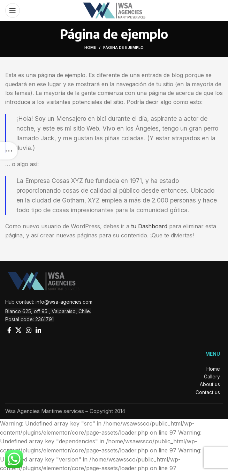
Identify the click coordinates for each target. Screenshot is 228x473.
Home (90, 47)
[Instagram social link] (28, 330)
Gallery (213, 376)
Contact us (209, 392)
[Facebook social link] (9, 330)
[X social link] (18, 330)
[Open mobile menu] (12, 10)
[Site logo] (114, 9)
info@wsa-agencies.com (64, 302)
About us (211, 384)
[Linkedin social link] (38, 330)
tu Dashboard (149, 226)
